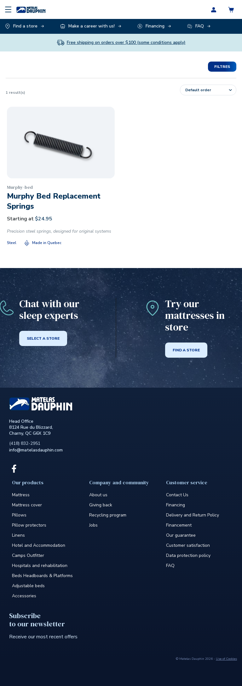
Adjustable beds (28, 586)
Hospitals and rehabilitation (39, 566)
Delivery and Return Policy (192, 515)
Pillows (19, 515)
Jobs (93, 525)
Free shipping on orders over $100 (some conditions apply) (126, 42)
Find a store (186, 350)
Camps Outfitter (28, 555)
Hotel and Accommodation (38, 545)
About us (98, 495)
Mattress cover (27, 505)
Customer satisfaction (188, 545)
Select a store (43, 338)
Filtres (222, 66)
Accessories (24, 596)
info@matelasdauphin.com (36, 450)
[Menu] (8, 9)
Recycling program (107, 515)
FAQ (170, 566)
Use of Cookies (226, 658)
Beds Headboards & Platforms (42, 576)
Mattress (21, 495)
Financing (175, 505)
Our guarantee (181, 535)
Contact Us (177, 495)
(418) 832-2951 (24, 443)
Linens (18, 535)
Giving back (100, 505)
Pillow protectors (29, 525)
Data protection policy (188, 555)
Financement (179, 525)
